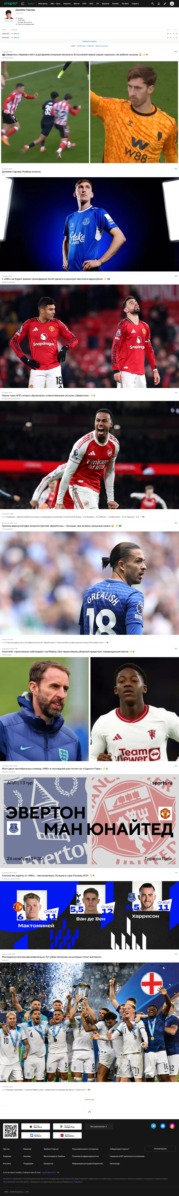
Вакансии (27, 1149)
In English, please (7, 58)
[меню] (23, 3)
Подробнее (78, 1182)
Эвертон (21, 24)
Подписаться (9, 21)
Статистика (81, 46)
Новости (90, 46)
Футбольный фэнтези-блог (11, 398)
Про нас (6, 1149)
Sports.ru (9, 1178)
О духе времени (7, 529)
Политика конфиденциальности (85, 1156)
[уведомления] (159, 4)
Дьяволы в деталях (8, 282)
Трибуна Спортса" (51, 1149)
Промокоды (115, 1163)
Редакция (7, 1156)
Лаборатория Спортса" (119, 1149)
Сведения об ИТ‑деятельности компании (127, 1156)
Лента (73, 46)
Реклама (27, 1156)
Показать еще (89, 1099)
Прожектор (48, 1163)
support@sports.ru (49, 1172)
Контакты (7, 1163)
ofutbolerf (5, 960)
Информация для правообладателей (87, 1163)
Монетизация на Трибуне (54, 1156)
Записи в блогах (101, 46)
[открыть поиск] (153, 4)
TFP (3, 175)
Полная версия (160, 1148)
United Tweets (6, 655)
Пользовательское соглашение (85, 1149)
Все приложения (99, 1126)
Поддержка (28, 1163)
